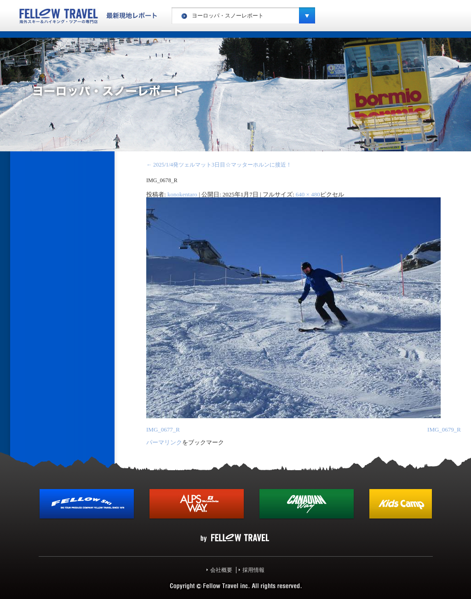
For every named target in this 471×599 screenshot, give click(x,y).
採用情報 (253, 570)
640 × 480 (308, 194)
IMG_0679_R (444, 429)
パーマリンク (164, 442)
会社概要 (221, 570)
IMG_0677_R (163, 429)
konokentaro (182, 194)
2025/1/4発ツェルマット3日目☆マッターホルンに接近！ (219, 164)
